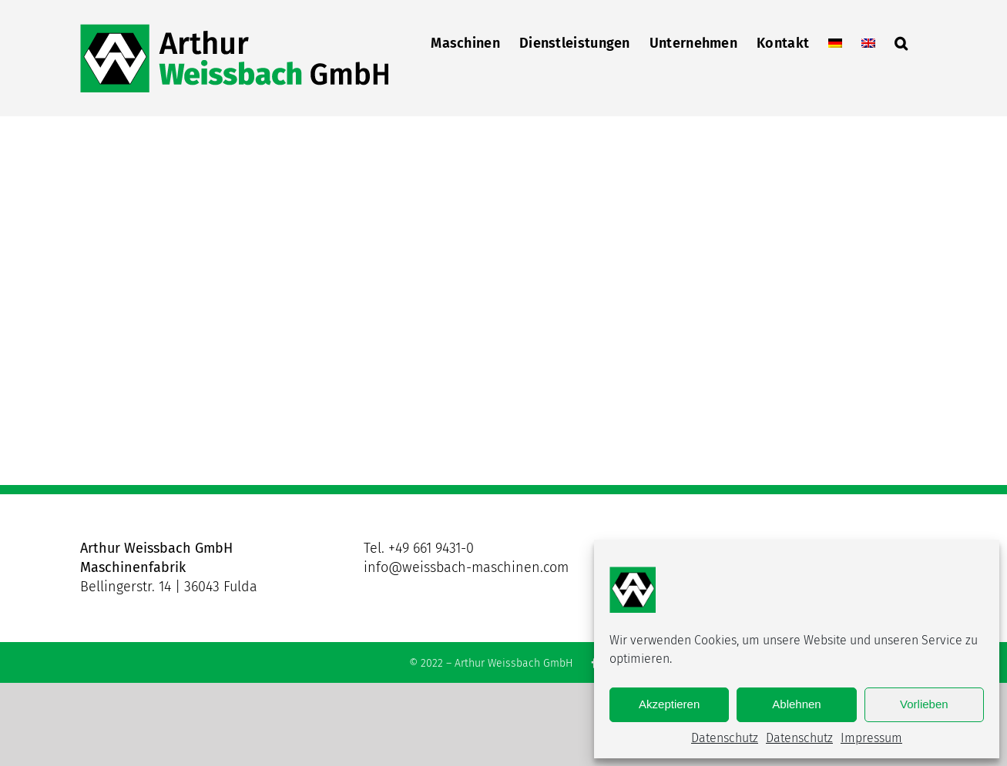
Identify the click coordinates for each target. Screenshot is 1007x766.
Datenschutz (724, 738)
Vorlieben (924, 704)
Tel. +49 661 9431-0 (419, 548)
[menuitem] (835, 41)
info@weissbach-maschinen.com (466, 567)
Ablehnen (796, 704)
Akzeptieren (669, 704)
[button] (901, 41)
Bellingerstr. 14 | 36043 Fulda (168, 586)
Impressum (871, 738)
